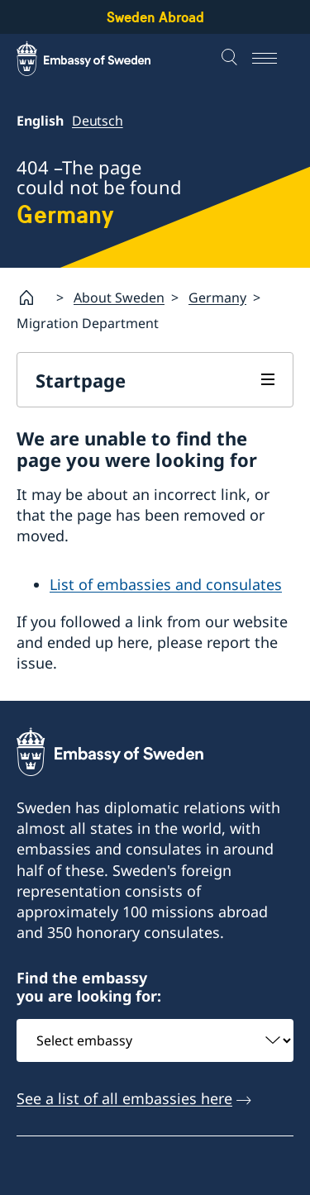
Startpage (81, 380)
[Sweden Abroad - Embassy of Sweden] (99, 58)
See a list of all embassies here (124, 1097)
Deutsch (97, 121)
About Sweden (119, 297)
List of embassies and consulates (166, 584)
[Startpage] (33, 297)
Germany (217, 297)
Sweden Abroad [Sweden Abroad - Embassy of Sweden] (155, 16)
